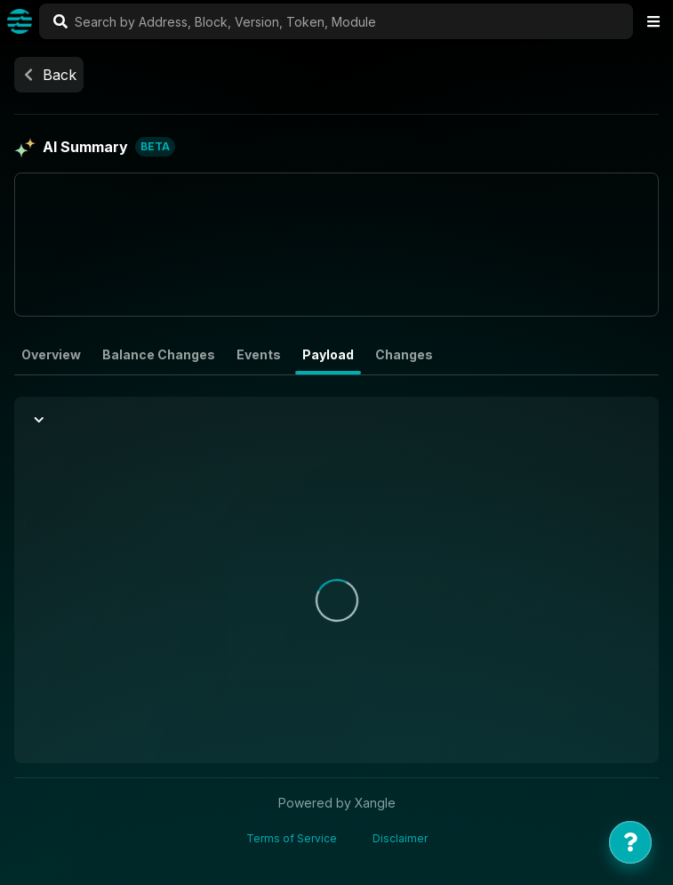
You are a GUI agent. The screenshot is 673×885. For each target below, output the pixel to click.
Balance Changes (158, 354)
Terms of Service (291, 838)
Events (258, 354)
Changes (404, 354)
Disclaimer (400, 838)
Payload (328, 354)
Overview (51, 354)
